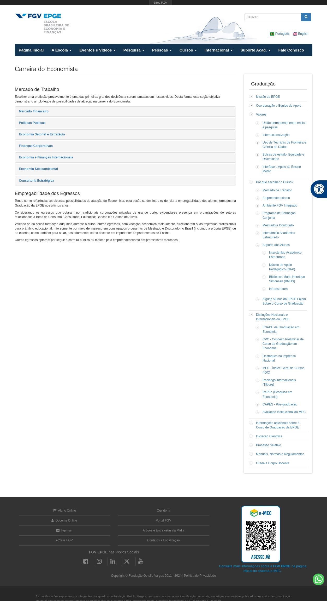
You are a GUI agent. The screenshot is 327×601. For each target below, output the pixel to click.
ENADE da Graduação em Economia (281, 329)
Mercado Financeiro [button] (34, 111)
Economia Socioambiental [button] (38, 169)
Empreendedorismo (276, 198)
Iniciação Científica (269, 436)
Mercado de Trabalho (277, 190)
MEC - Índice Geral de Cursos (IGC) (283, 370)
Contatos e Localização (163, 540)
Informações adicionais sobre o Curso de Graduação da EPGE (277, 425)
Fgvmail (64, 530)
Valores (261, 114)
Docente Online (64, 520)
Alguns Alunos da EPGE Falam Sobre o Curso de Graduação (284, 301)
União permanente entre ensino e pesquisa (284, 125)
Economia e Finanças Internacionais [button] (46, 157)
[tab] (125, 111)
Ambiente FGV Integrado (280, 205)
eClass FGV (64, 540)
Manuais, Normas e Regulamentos (280, 454)
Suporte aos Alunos (276, 245)
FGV (160, 2)
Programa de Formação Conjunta (279, 215)
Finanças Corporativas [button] (36, 146)
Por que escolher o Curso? (274, 182)
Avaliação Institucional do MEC (284, 412)
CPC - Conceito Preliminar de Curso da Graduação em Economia (283, 343)
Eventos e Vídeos (97, 50)
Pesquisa (133, 50)
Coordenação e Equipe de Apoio (278, 105)
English (300, 34)
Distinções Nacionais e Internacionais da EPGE (272, 317)
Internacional (219, 50)
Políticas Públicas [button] (32, 123)
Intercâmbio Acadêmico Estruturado (279, 235)
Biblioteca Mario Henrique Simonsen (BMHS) (287, 279)
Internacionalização (276, 135)
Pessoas (162, 50)
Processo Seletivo (268, 445)
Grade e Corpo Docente (272, 463)
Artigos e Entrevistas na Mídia (163, 530)
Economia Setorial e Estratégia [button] (42, 134)
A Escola (61, 50)
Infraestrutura (278, 289)
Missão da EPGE (268, 97)
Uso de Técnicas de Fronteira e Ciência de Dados (284, 145)
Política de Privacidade (200, 575)
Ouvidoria (163, 510)
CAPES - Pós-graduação (280, 404)
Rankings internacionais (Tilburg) (279, 382)
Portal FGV (163, 520)
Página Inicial (31, 50)
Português (280, 34)
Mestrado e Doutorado (278, 225)
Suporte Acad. (255, 50)
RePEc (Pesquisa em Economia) (277, 394)
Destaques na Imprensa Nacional (279, 358)
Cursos (188, 50)
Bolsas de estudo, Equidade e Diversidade (283, 157)
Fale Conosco (291, 50)
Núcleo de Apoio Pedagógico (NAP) (282, 267)
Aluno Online (64, 510)
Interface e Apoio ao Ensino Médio (282, 169)
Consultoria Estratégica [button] (36, 180)
